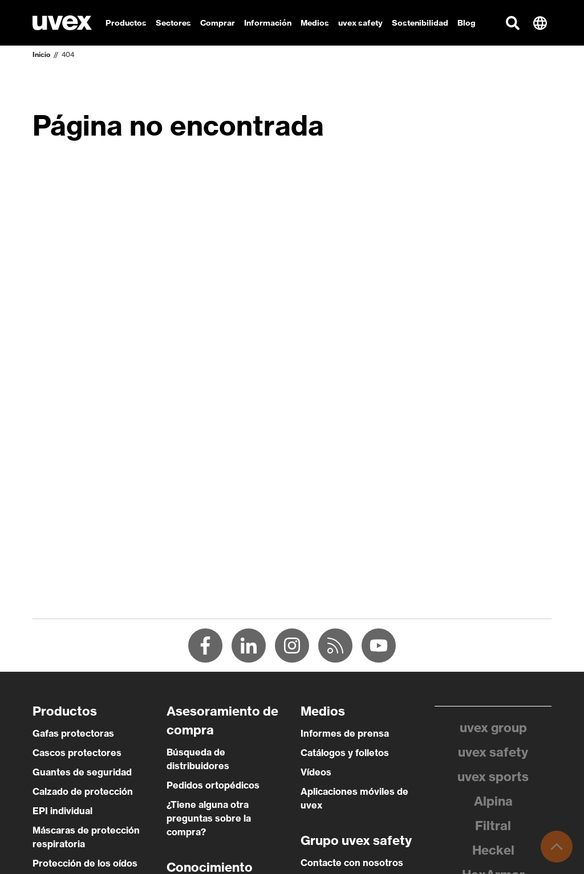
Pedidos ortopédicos (213, 785)
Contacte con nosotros (352, 862)
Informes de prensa (345, 733)
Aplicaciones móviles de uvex (354, 798)
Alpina (493, 801)
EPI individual (62, 810)
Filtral (493, 826)
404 (68, 54)
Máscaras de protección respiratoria (86, 837)
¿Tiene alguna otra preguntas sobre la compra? (209, 818)
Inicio (41, 54)
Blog (466, 23)
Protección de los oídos (85, 863)
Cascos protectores (77, 752)
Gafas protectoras (73, 733)
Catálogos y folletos (345, 752)
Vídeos (316, 772)
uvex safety (493, 752)
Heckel (493, 850)
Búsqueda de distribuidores (198, 758)
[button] (512, 22)
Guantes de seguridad (82, 772)
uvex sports (493, 777)
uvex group (493, 728)
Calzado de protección (83, 791)
